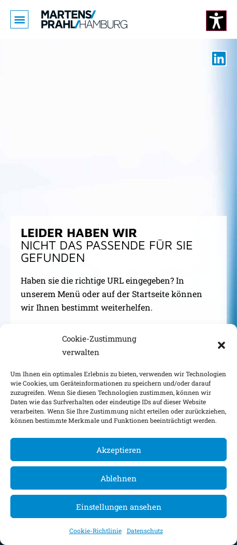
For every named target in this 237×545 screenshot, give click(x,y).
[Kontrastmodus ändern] (216, 20)
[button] (221, 345)
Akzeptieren (118, 450)
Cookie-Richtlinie (95, 530)
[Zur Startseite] (84, 19)
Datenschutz (145, 530)
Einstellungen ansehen (118, 507)
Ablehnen (118, 478)
